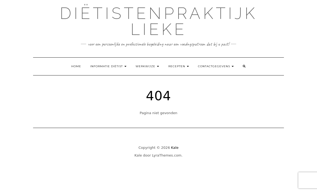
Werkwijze (147, 66)
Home (76, 66)
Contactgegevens (216, 66)
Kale (175, 148)
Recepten (178, 66)
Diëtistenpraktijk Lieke (158, 21)
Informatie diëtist (108, 66)
